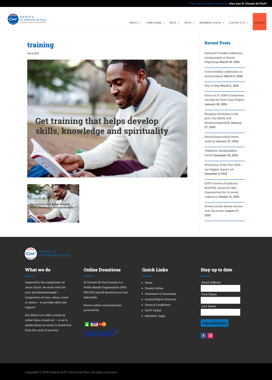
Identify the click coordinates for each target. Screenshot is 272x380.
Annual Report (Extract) (160, 299)
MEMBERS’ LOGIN (210, 23)
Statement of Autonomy (160, 293)
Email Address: (211, 282)
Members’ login (155, 316)
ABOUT (133, 23)
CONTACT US (237, 23)
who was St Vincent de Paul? (228, 3)
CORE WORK (154, 23)
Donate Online (154, 288)
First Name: (209, 294)
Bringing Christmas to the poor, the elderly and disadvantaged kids (221, 118)
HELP (173, 23)
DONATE (259, 23)
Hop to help (212, 85)
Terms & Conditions (157, 305)
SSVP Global (153, 310)
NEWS (187, 23)
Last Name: (209, 306)
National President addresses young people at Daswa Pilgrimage (224, 57)
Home (148, 282)
